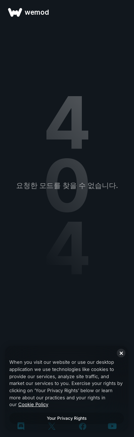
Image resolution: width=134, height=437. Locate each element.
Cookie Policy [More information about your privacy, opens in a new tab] (33, 404)
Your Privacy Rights (66, 418)
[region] (66, 388)
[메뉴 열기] (120, 12)
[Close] (121, 353)
